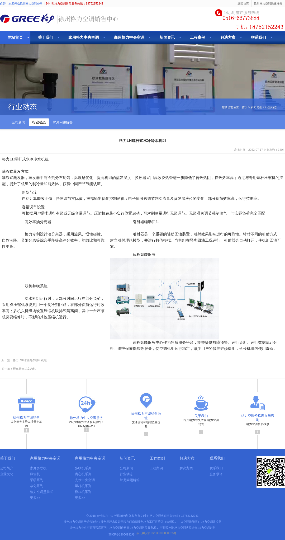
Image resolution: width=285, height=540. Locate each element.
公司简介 (6, 468)
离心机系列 (83, 474)
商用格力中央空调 (129, 37)
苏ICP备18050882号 (121, 534)
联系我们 (258, 37)
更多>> (35, 498)
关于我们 (45, 37)
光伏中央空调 (85, 480)
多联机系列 (83, 468)
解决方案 (228, 37)
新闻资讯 (167, 37)
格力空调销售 (206, 527)
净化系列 (36, 486)
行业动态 (39, 122)
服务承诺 (216, 474)
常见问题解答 (63, 122)
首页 (244, 107)
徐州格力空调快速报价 (268, 3)
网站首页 (15, 37)
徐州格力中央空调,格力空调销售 (201, 422)
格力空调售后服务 (141, 527)
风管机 (35, 474)
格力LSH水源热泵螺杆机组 (30, 360)
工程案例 (197, 37)
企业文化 (6, 474)
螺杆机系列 (83, 486)
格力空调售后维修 (257, 422)
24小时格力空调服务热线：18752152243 (86, 422)
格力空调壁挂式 (41, 492)
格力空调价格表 (119, 527)
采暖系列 (36, 480)
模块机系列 (83, 492)
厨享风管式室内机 (24, 369)
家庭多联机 (38, 468)
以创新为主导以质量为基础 (26, 422)
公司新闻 (18, 122)
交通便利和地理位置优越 (146, 422)
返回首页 (243, 3)
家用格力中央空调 (83, 37)
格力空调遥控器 (211, 521)
